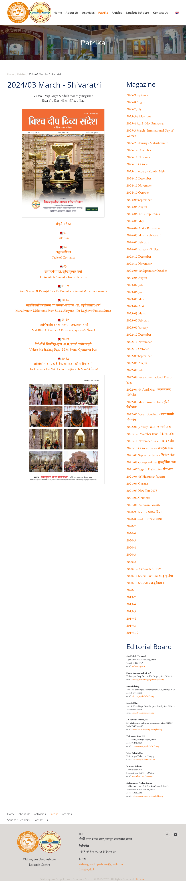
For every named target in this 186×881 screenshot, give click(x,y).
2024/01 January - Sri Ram (143, 249)
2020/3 (131, 554)
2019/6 (131, 604)
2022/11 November (139, 342)
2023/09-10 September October (146, 270)
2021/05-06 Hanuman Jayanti (145, 476)
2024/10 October (137, 192)
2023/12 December (138, 256)
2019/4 (131, 618)
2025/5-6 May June (138, 116)
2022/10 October (137, 349)
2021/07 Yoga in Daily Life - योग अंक (149, 469)
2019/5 (131, 611)
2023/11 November (139, 263)
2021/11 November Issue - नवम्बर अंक (150, 441)
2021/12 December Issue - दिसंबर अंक (150, 434)
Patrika (103, 13)
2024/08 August (136, 207)
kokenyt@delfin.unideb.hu (143, 759)
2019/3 (131, 625)
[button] (176, 815)
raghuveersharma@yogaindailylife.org (147, 796)
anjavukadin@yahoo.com (142, 776)
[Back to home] (29, 12)
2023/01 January (137, 327)
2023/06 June (135, 292)
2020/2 (131, 562)
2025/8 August (136, 102)
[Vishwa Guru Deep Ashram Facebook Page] (167, 834)
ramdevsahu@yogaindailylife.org (145, 746)
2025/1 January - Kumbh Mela (145, 171)
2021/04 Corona (137, 483)
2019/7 (131, 597)
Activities (88, 13)
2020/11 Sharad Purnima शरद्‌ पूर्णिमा (149, 576)
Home (58, 13)
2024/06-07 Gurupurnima (143, 214)
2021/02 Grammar (138, 497)
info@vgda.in (87, 869)
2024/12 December (138, 178)
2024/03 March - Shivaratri (143, 235)
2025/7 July (133, 109)
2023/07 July (134, 285)
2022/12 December (138, 334)
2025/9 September (138, 95)
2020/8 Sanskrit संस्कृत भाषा (144, 519)
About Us (72, 13)
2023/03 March (136, 313)
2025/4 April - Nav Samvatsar (145, 123)
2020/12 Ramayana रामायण (143, 569)
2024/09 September (138, 200)
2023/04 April (135, 306)
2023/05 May (135, 299)
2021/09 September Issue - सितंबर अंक (150, 455)
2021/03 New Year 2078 (141, 490)
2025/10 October (137, 164)
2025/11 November (139, 157)
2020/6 (131, 533)
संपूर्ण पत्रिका (63, 224)
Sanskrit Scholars (137, 13)
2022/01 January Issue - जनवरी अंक (148, 427)
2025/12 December (138, 150)
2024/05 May (135, 221)
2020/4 (131, 547)
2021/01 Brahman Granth (143, 505)
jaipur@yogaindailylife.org (143, 696)
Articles (117, 13)
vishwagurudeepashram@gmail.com (101, 864)
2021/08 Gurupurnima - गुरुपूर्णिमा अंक (151, 462)
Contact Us (160, 13)
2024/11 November (139, 185)
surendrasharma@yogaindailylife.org (147, 729)
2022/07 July (134, 370)
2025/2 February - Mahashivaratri (147, 143)
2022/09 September (138, 356)
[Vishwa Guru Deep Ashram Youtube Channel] (175, 834)
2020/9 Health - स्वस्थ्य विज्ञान (144, 512)
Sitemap (140, 879)
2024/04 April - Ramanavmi (144, 228)
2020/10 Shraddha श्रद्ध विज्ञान (145, 583)
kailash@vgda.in (138, 666)
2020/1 (131, 590)
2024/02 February (137, 242)
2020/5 (131, 540)
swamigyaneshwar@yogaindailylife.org (148, 679)
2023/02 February (137, 320)
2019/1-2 (132, 632)
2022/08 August (136, 363)
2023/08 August (136, 278)
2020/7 (131, 526)
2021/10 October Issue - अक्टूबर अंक (149, 448)
